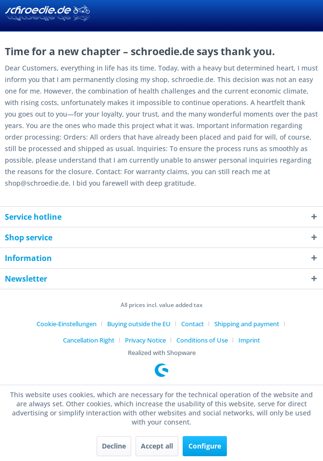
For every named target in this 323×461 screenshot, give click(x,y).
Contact (192, 323)
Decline (114, 445)
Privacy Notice (145, 340)
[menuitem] (70, 324)
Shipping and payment (246, 323)
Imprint (249, 340)
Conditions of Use (202, 340)
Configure (204, 445)
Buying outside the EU (139, 323)
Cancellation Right (88, 340)
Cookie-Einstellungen (67, 323)
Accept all (157, 445)
